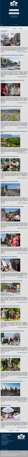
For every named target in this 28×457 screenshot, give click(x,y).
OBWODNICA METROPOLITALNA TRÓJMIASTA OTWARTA (11, 106)
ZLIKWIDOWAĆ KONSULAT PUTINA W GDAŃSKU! (10, 231)
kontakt (16, 24)
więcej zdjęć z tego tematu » (22, 51)
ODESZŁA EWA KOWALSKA (6, 405)
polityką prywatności (8, 454)
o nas (12, 24)
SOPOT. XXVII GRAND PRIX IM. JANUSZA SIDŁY (10, 156)
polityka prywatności (4, 449)
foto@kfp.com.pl (6, 439)
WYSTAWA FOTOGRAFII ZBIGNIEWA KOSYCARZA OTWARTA (12, 206)
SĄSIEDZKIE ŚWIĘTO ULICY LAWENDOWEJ (9, 256)
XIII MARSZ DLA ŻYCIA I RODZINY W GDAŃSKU (9, 181)
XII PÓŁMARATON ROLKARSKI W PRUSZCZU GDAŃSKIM (11, 280)
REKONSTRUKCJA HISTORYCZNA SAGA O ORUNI (10, 305)
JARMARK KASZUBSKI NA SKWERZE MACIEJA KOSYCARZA (12, 55)
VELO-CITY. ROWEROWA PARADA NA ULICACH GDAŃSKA (12, 381)
